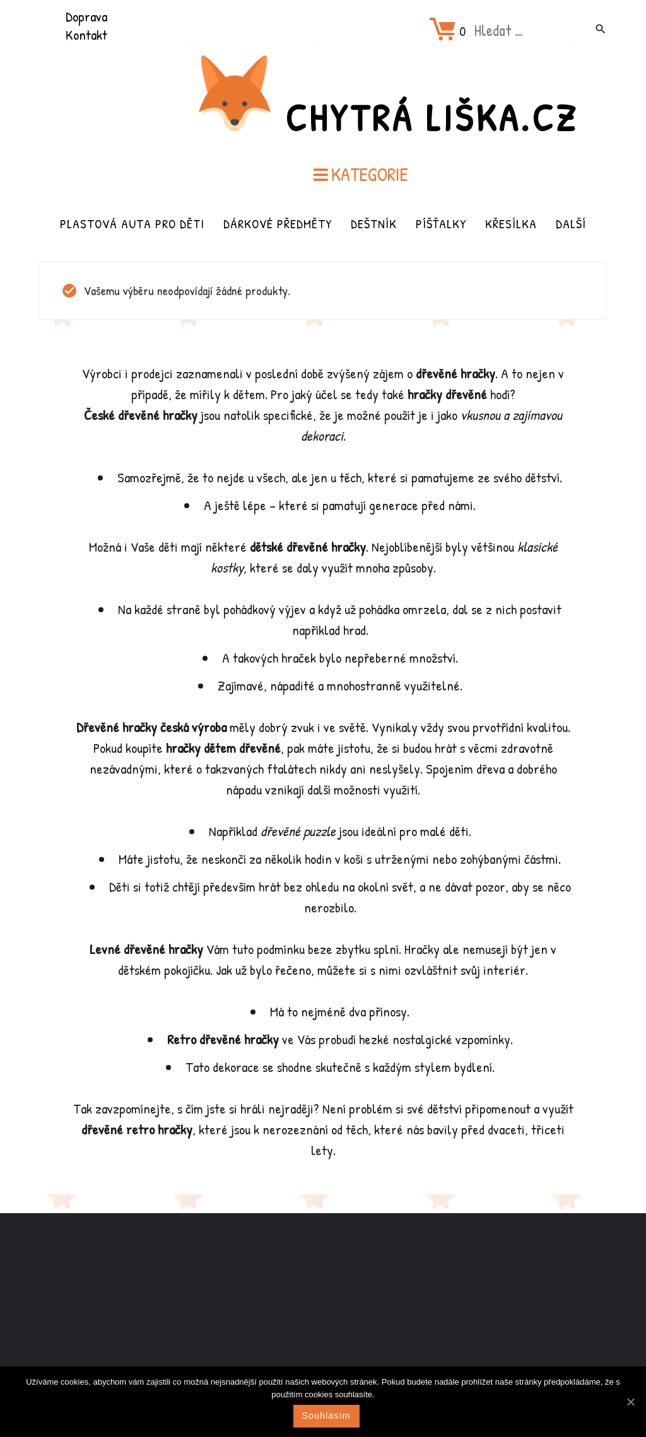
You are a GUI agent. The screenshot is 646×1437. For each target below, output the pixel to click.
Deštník (374, 223)
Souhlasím (326, 1416)
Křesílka (511, 223)
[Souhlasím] (630, 1401)
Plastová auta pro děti (132, 223)
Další (571, 223)
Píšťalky (441, 223)
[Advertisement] (323, 1313)
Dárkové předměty (277, 223)
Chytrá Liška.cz (431, 117)
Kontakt (86, 34)
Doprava (86, 16)
